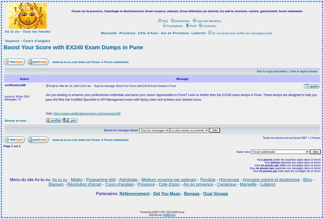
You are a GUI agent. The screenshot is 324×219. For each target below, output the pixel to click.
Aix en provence (198, 184)
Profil (191, 26)
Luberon (198, 33)
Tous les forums (37, 31)
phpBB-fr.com (169, 215)
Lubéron (268, 184)
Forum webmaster (116, 62)
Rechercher (180, 21)
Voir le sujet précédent (272, 71)
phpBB (154, 212)
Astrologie (128, 179)
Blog (307, 179)
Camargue (226, 184)
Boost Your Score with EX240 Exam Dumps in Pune (73, 47)
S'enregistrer (173, 26)
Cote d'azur (169, 184)
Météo (76, 179)
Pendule (208, 179)
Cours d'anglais (36, 41)
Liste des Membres (207, 21)
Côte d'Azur (148, 33)
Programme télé (101, 179)
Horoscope (229, 179)
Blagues (56, 184)
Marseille (109, 33)
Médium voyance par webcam (169, 179)
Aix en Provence (175, 33)
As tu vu (12, 31)
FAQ (163, 21)
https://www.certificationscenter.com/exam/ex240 (87, 113)
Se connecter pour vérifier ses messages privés (240, 33)
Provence (128, 33)
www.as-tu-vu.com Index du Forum (76, 62)
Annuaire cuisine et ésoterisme (271, 179)
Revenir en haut (15, 120)
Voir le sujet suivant (304, 71)
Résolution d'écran (84, 184)
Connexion (207, 26)
